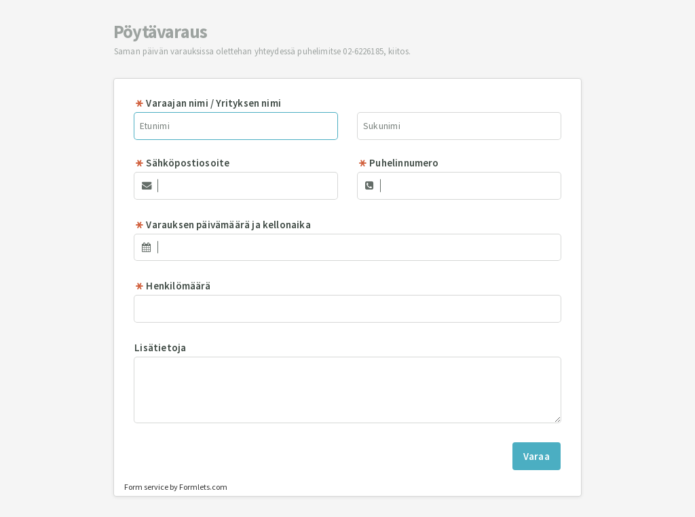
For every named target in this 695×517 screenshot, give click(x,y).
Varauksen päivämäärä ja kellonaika (222, 224)
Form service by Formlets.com (175, 487)
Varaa (536, 456)
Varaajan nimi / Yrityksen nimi (207, 102)
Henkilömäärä (172, 285)
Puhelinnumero (398, 162)
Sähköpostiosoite (181, 162)
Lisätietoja (160, 347)
